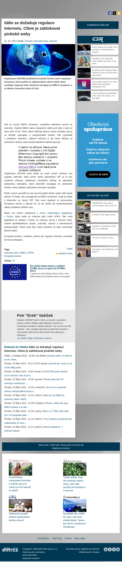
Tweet (69, 249)
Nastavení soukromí (31, 558)
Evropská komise (12, 256)
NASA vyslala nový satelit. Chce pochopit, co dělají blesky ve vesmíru (104, 49)
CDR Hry (98, 39)
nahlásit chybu (65, 253)
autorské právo (11, 253)
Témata (28, 41)
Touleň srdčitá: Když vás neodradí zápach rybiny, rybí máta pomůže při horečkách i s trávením (74, 484)
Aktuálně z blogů (98, 195)
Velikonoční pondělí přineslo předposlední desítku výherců (19, 517)
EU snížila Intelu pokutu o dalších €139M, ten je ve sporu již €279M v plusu (48, 268)
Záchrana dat (78, 445)
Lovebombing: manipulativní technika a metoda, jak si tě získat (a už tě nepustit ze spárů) (20, 484)
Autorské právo (41, 41)
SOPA (31, 253)
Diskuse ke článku (16, 347)
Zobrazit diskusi (12, 431)
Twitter (57, 538)
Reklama (79, 538)
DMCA (23, 253)
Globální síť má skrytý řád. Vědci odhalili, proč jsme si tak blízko (104, 61)
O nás (68, 538)
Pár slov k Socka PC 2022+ (103, 238)
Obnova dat (66, 445)
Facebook (43, 538)
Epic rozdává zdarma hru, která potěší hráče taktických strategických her (104, 84)
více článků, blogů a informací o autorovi (34, 338)
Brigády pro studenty (61, 448)
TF (13, 261)
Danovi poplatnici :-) (53, 427)
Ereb (20, 41)
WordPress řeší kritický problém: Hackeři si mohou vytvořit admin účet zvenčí (105, 72)
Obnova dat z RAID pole (48, 445)
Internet (53, 41)
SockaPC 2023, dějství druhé (103, 215)
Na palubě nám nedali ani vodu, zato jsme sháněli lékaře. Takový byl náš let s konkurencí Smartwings (74, 520)
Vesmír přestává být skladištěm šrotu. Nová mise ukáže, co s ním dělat (104, 95)
